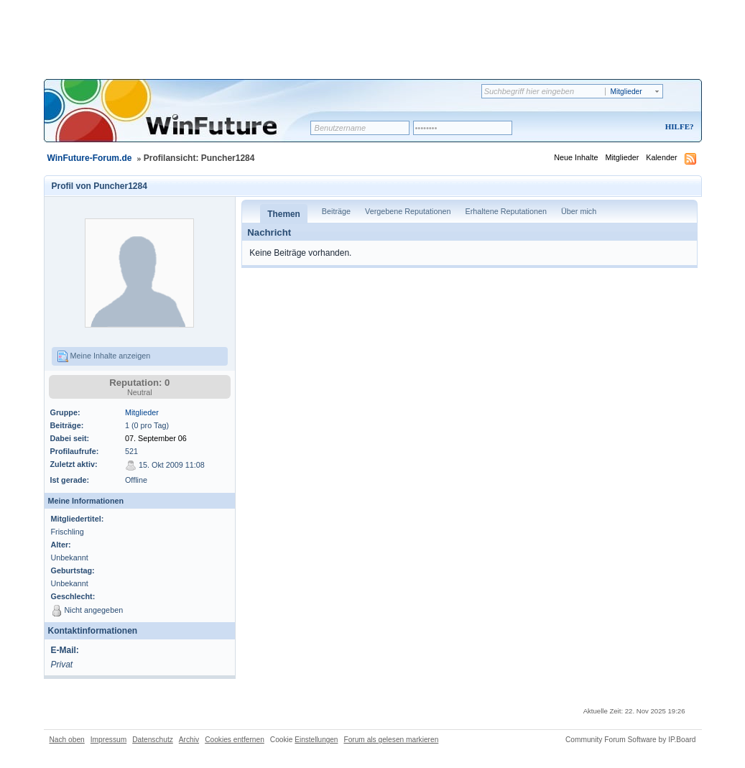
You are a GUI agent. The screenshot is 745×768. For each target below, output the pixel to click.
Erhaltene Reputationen (506, 211)
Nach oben (67, 740)
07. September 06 (156, 438)
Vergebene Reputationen (407, 211)
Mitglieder (622, 157)
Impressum (108, 740)
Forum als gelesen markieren (390, 740)
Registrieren (619, 127)
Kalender (661, 157)
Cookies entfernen (234, 740)
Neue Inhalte (576, 157)
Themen (283, 214)
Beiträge (336, 211)
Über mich (578, 211)
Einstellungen (316, 740)
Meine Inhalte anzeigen (104, 356)
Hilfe (677, 126)
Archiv (189, 740)
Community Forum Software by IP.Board (630, 740)
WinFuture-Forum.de (89, 158)
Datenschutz (152, 740)
